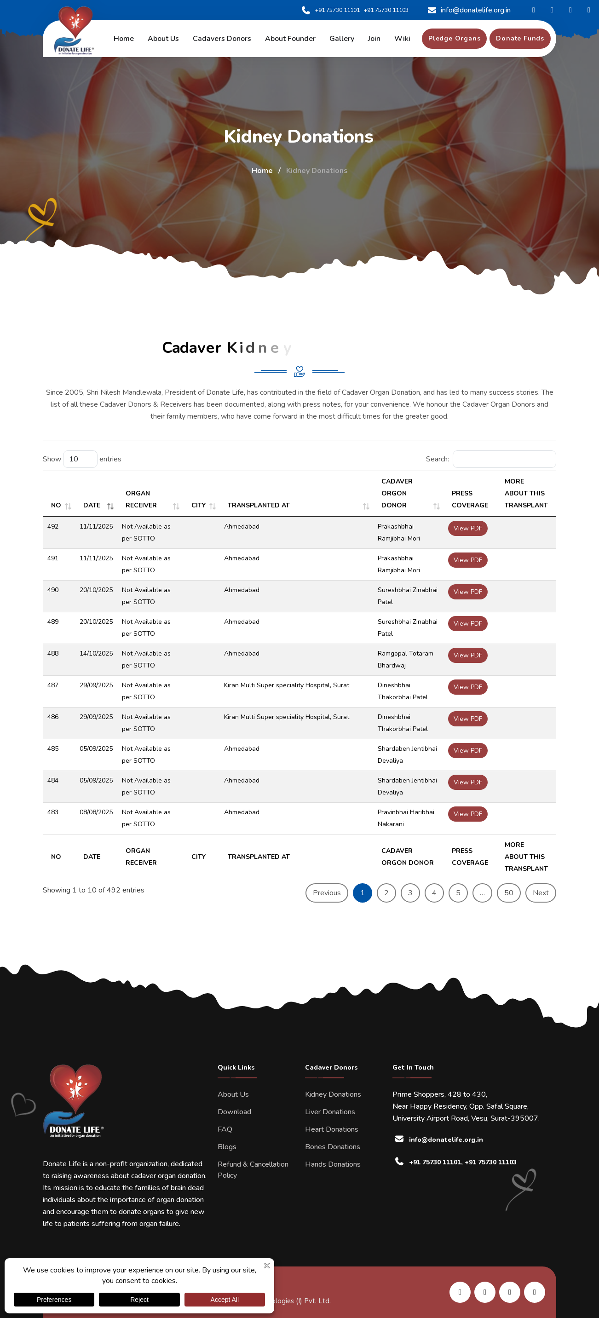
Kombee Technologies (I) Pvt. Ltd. (278, 1301)
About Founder (290, 39)
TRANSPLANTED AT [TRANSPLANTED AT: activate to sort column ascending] (259, 505)
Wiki (402, 39)
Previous (327, 893)
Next (541, 893)
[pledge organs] (454, 39)
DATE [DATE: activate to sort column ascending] (91, 505)
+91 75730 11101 (330, 10)
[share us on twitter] (534, 1292)
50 (508, 893)
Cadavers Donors (222, 39)
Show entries (82, 459)
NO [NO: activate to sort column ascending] (56, 505)
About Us (233, 1094)
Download (234, 1112)
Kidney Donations (333, 1094)
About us (163, 39)
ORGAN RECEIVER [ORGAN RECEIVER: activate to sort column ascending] (141, 499)
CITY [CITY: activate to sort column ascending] (198, 505)
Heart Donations (331, 1129)
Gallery (341, 39)
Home (124, 39)
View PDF (468, 528)
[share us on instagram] (509, 1292)
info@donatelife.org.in (469, 10)
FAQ (225, 1129)
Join (374, 39)
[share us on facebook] (484, 1292)
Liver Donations (330, 1112)
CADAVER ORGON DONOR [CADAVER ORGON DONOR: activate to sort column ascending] (397, 493)
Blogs (227, 1147)
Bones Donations (332, 1147)
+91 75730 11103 (386, 10)
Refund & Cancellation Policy (253, 1169)
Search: (491, 459)
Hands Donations (333, 1164)
